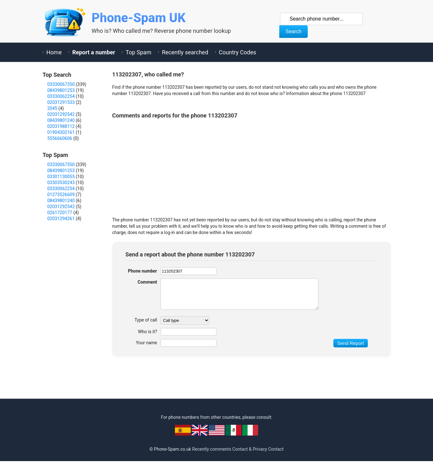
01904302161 (61, 132)
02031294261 (61, 218)
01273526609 (61, 194)
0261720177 (59, 212)
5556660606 (59, 138)
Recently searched (185, 52)
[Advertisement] (227, 166)
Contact (276, 449)
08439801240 (61, 120)
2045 (52, 108)
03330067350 (61, 84)
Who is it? (147, 331)
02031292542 (61, 114)
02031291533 (61, 102)
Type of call (145, 319)
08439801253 (61, 90)
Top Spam (138, 52)
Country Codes (237, 52)
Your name (146, 342)
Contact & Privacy (249, 449)
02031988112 (61, 126)
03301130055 (61, 176)
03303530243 (61, 182)
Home (54, 52)
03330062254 (61, 96)
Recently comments (211, 449)
